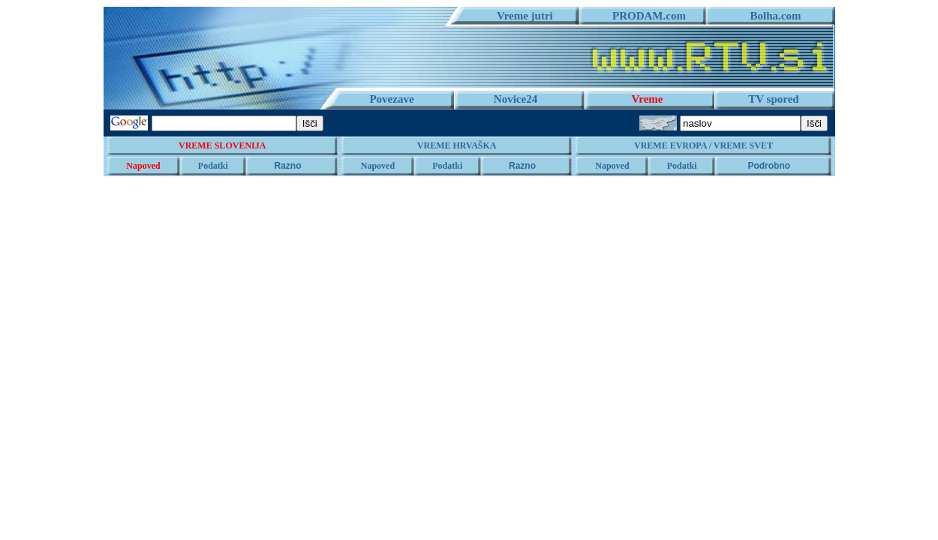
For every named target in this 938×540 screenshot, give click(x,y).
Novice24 (515, 99)
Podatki (213, 165)
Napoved (143, 165)
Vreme (647, 99)
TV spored (773, 99)
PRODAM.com (643, 16)
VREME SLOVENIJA (222, 145)
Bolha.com (770, 16)
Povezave (391, 99)
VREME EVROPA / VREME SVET (703, 145)
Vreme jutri (519, 16)
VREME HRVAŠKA (457, 145)
